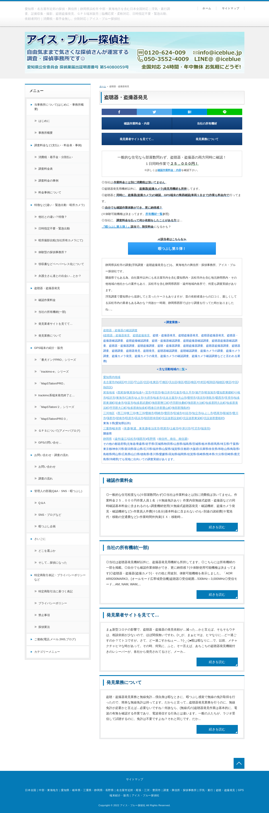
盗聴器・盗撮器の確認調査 (120, 330)
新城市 (227, 413)
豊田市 (168, 413)
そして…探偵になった (52, 562)
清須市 (201, 397)
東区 (228, 382)
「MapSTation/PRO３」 (53, 418)
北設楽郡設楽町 (172, 418)
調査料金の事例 (48, 180)
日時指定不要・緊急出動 (54, 228)
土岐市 (174, 428)
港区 (181, 382)
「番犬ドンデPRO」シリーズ (57, 359)
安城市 (177, 413)
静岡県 (107, 438)
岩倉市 (119, 402)
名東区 (154, 382)
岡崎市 (159, 413)
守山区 (138, 382)
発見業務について (207, 139)
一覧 (182, 369)
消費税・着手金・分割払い (55, 157)
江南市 (129, 397)
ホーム (206, 8)
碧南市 (120, 418)
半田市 (156, 392)
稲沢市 (111, 397)
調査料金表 (45, 168)
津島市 (210, 397)
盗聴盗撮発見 (141, 335)
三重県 (107, 428)
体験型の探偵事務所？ (52, 252)
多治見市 (154, 428)
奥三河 (140, 413)
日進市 (177, 392)
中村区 (202, 382)
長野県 (151, 438)
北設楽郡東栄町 (193, 418)
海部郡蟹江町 (160, 402)
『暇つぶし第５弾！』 (116, 226)
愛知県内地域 (111, 377)
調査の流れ (45, 478)
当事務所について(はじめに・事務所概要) (59, 107)
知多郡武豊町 (142, 402)
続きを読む (217, 527)
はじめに (44, 121)
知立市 (196, 413)
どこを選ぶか (47, 550)
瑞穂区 (220, 382)
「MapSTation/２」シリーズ (56, 407)
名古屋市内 (110, 382)
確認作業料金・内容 (137, 123)
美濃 (127, 428)
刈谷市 (187, 413)
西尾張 (121, 392)
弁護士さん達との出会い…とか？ (59, 276)
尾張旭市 (210, 392)
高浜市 (139, 418)
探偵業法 (44, 627)
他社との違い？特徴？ (52, 216)
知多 (139, 392)
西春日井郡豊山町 (159, 407)
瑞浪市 (205, 428)
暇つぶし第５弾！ (172, 249)
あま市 (139, 397)
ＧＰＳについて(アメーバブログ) (59, 430)
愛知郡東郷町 (225, 392)
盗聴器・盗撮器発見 (117, 335)
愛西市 (219, 397)
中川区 (129, 382)
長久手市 (188, 392)
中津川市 (185, 428)
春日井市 (167, 392)
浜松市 (132, 438)
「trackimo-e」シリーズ (53, 371)
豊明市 (191, 397)
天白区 (173, 382)
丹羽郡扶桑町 (178, 402)
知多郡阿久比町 (216, 402)
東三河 (131, 413)
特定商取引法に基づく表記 (55, 591)
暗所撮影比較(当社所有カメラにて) (60, 240)
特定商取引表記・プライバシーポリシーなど (60, 577)
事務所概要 (45, 132)
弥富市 (129, 402)
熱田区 (107, 387)
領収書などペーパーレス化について (61, 264)
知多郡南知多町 (138, 407)
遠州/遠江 (121, 438)
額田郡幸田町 (152, 418)
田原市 (129, 418)
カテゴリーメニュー (47, 651)
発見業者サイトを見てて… (137, 139)
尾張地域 (109, 392)
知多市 (157, 397)
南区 (194, 382)
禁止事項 (44, 615)
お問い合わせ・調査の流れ (51, 455)
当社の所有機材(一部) (128, 547)
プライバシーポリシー (52, 603)
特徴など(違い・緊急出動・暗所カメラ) (59, 205)
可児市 (195, 428)
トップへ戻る (239, 763)
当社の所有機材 (207, 123)
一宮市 (147, 392)
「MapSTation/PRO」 (52, 383)
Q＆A (41, 503)
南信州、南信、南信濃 (173, 438)
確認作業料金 (120, 480)
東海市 (120, 397)
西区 (187, 382)
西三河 (121, 413)
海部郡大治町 (196, 402)
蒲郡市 (111, 418)
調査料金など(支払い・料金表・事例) (58, 145)
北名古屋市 (170, 397)
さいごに (40, 539)
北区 (146, 382)
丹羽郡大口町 (118, 407)
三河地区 (109, 413)
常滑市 (229, 397)
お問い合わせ (47, 466)
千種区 (163, 382)
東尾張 (131, 392)
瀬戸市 (199, 392)
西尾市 (218, 413)
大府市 (148, 397)
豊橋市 (149, 413)
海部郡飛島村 (180, 407)
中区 (235, 382)
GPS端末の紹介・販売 (48, 348)
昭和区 (211, 382)
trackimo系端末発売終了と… (56, 395)
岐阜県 (116, 428)
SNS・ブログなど (49, 514)
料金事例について (49, 192)
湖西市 (141, 438)
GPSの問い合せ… (49, 442)
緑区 (121, 382)
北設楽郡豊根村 (214, 418)
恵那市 (165, 428)
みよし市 (207, 413)
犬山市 (182, 397)
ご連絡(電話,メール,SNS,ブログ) (55, 639)
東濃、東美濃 (139, 428)
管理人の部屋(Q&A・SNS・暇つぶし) (58, 491)
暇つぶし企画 (47, 526)
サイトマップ (230, 8)
